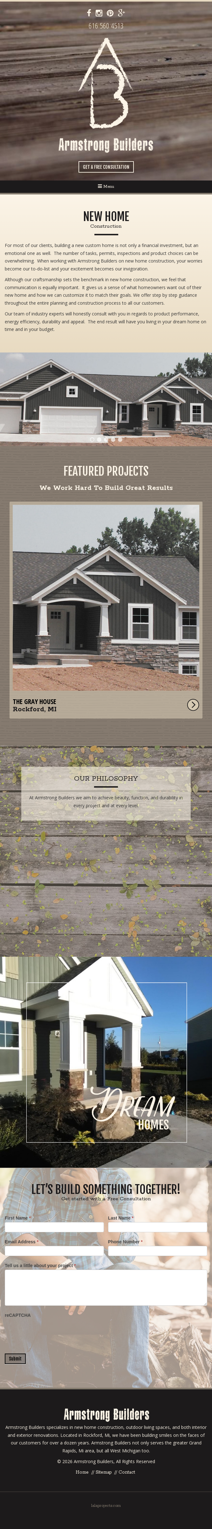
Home (82, 1472)
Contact (127, 1472)
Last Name (120, 1218)
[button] (106, 399)
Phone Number (125, 1241)
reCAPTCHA (18, 1315)
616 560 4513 (106, 25)
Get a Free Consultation (106, 167)
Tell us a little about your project (40, 1265)
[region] (106, 399)
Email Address (21, 1241)
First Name (18, 1218)
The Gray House (34, 701)
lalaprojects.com (106, 1505)
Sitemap (104, 1472)
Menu (106, 186)
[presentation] (53, 1331)
